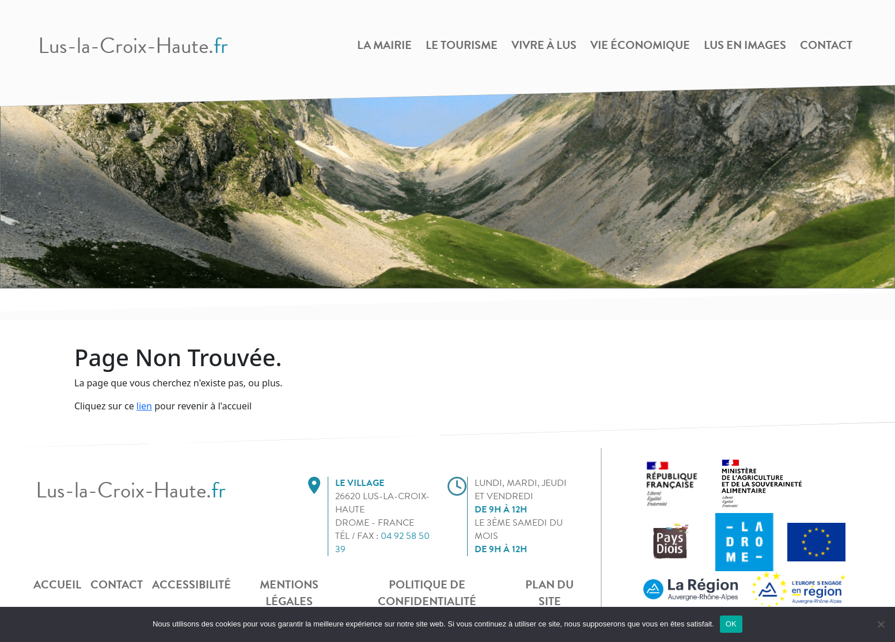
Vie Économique (640, 45)
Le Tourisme (462, 45)
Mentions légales (289, 593)
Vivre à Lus (544, 45)
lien (144, 406)
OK (731, 624)
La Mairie (384, 45)
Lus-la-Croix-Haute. (133, 45)
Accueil (57, 584)
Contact (826, 45)
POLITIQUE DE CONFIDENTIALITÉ (427, 593)
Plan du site (549, 593)
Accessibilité (191, 584)
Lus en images (745, 45)
